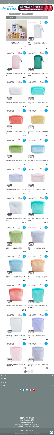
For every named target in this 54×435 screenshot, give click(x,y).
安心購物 (3, 382)
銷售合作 (3, 375)
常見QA (3, 385)
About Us (3, 378)
